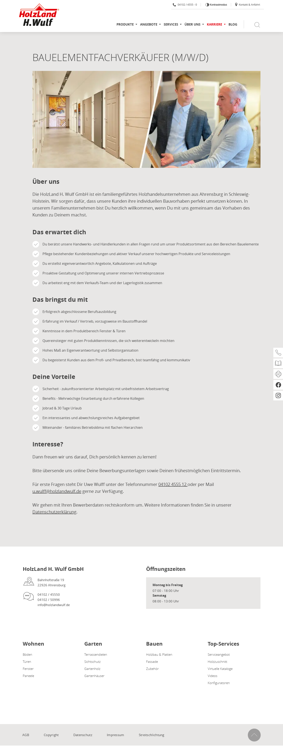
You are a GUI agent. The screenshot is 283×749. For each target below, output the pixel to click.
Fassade (152, 661)
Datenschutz (82, 735)
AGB (25, 735)
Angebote (148, 24)
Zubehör (152, 668)
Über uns (192, 24)
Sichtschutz (92, 661)
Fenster (28, 668)
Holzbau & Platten (159, 654)
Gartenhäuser (94, 676)
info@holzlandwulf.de (54, 605)
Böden (27, 654)
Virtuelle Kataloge (220, 668)
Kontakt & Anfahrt (247, 4)
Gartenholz (92, 668)
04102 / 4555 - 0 (185, 4)
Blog (233, 24)
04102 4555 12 (173, 484)
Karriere (214, 24)
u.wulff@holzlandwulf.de (56, 491)
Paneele (28, 676)
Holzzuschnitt (217, 661)
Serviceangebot (219, 654)
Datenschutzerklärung (54, 512)
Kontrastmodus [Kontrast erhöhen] (218, 4)
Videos (212, 676)
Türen (27, 661)
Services (171, 24)
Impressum (115, 735)
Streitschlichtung (151, 735)
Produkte (125, 24)
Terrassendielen (95, 654)
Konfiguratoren (219, 683)
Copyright (51, 735)
